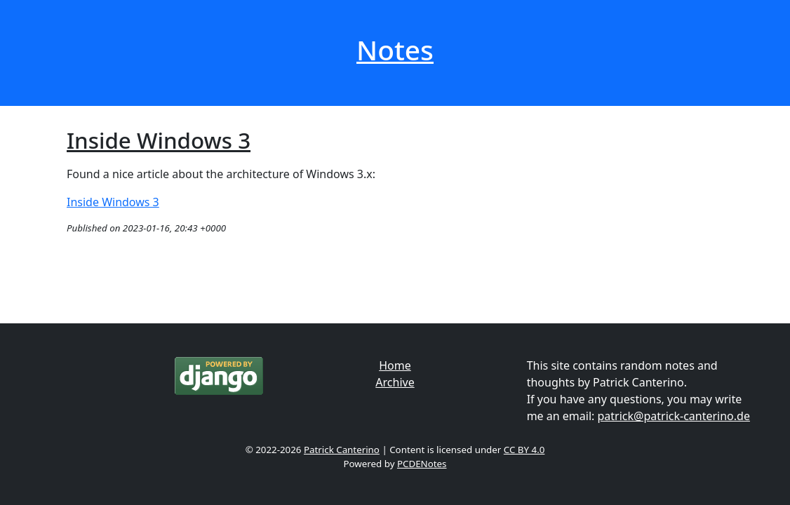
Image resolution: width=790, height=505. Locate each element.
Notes (395, 49)
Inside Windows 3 (158, 140)
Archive (394, 382)
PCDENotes (422, 463)
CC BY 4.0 (524, 449)
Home (395, 365)
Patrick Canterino (342, 449)
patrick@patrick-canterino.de (674, 416)
